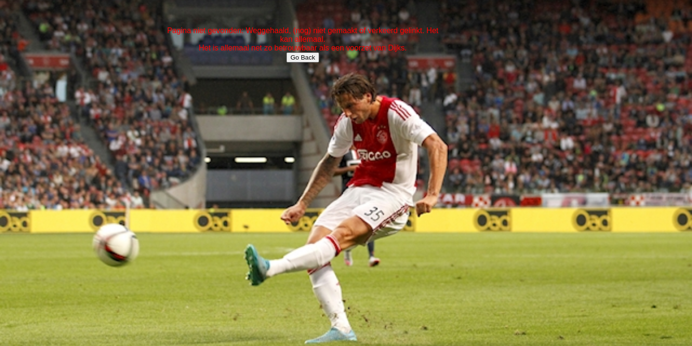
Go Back (302, 57)
